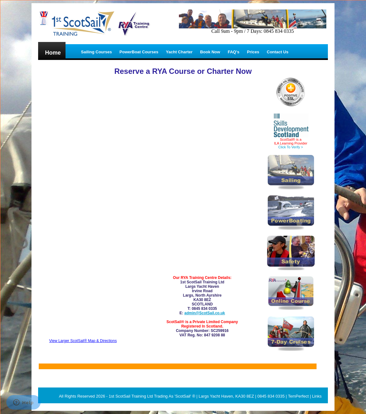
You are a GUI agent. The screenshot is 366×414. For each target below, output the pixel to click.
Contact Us (278, 52)
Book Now (210, 52)
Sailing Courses (96, 52)
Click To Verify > (290, 147)
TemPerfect (298, 396)
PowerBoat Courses (138, 52)
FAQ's (233, 52)
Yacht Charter (179, 52)
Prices (253, 52)
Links (317, 396)
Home (53, 53)
